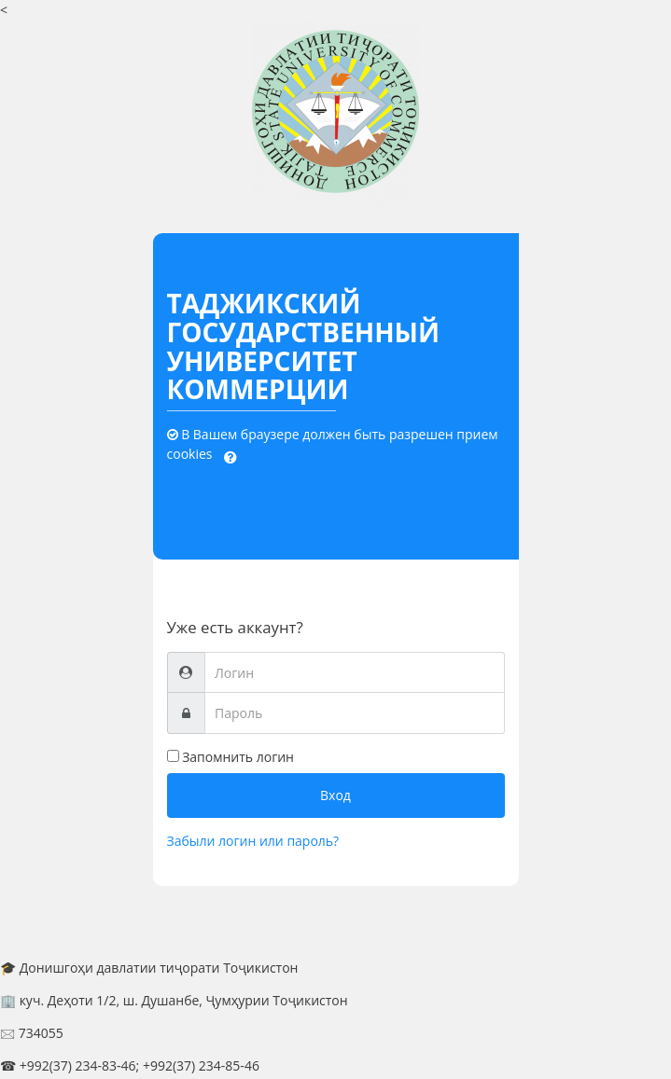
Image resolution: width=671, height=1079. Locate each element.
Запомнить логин (238, 757)
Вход (335, 795)
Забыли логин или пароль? (253, 841)
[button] (230, 455)
